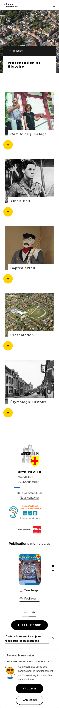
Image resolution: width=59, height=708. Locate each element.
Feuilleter (30, 598)
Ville (11, 5)
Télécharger (31, 590)
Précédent (17, 50)
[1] (53, 566)
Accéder (8, 145)
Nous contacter (29, 497)
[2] (53, 571)
